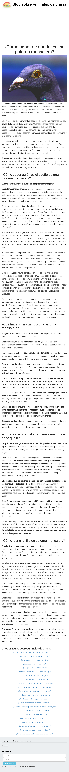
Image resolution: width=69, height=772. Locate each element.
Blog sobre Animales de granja (39, 4)
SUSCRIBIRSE (9, 763)
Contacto (5, 746)
